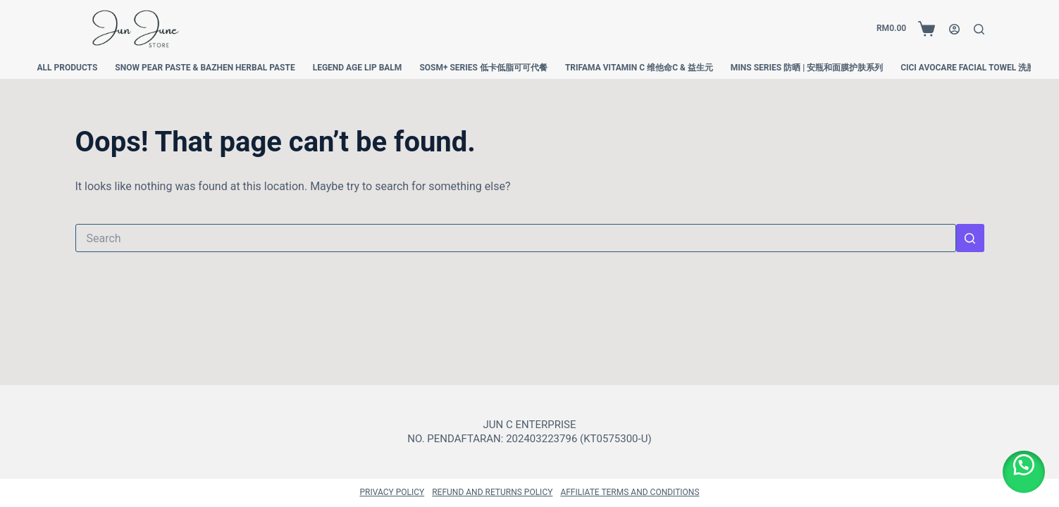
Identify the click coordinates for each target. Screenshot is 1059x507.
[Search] (979, 29)
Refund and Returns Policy (492, 492)
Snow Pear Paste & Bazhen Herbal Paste (205, 68)
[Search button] (970, 238)
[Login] (954, 29)
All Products (67, 68)
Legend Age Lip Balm (357, 68)
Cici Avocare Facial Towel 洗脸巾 (971, 68)
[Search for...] (515, 238)
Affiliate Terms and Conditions (629, 492)
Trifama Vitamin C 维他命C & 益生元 (639, 68)
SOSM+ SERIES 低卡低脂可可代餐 (483, 68)
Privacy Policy (391, 492)
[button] (1024, 472)
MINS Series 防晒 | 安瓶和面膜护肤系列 (807, 68)
